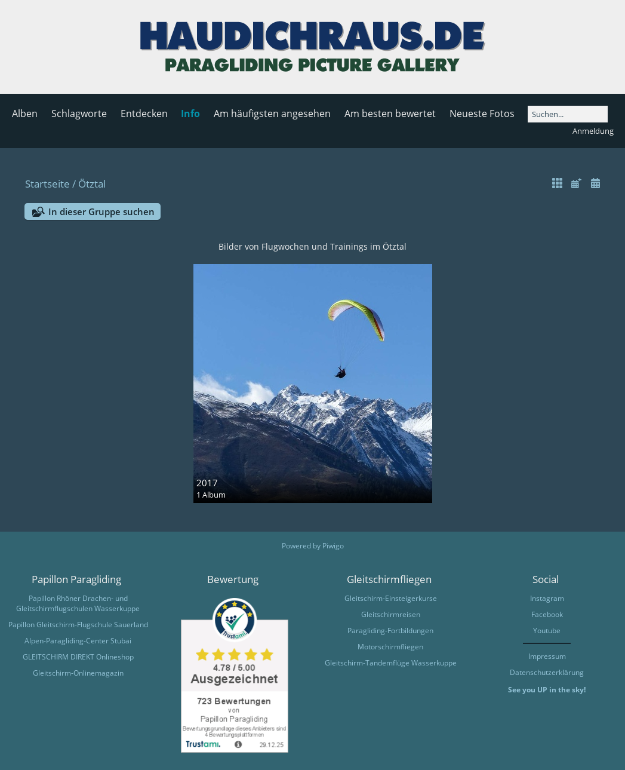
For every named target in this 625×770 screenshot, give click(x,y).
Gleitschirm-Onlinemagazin (78, 673)
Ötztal (92, 184)
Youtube (547, 630)
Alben (25, 113)
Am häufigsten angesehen (272, 113)
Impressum (547, 656)
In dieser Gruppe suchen (101, 211)
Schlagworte (79, 113)
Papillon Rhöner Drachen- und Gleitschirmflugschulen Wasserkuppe (78, 603)
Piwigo (333, 546)
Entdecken (144, 113)
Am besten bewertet (390, 113)
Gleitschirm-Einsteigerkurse (390, 598)
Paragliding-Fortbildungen (390, 630)
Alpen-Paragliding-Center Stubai (77, 641)
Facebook (547, 614)
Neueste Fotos (482, 113)
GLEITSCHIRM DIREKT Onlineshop (78, 657)
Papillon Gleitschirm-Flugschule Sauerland (78, 624)
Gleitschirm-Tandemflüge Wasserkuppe (391, 663)
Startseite (47, 184)
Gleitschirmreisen (390, 614)
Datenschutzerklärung (547, 672)
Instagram (547, 598)
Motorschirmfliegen (390, 647)
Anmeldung (593, 130)
